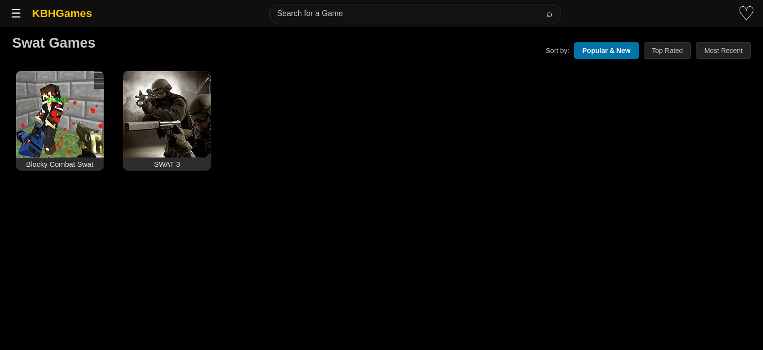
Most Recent (723, 50)
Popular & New (606, 50)
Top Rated (667, 50)
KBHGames (62, 13)
